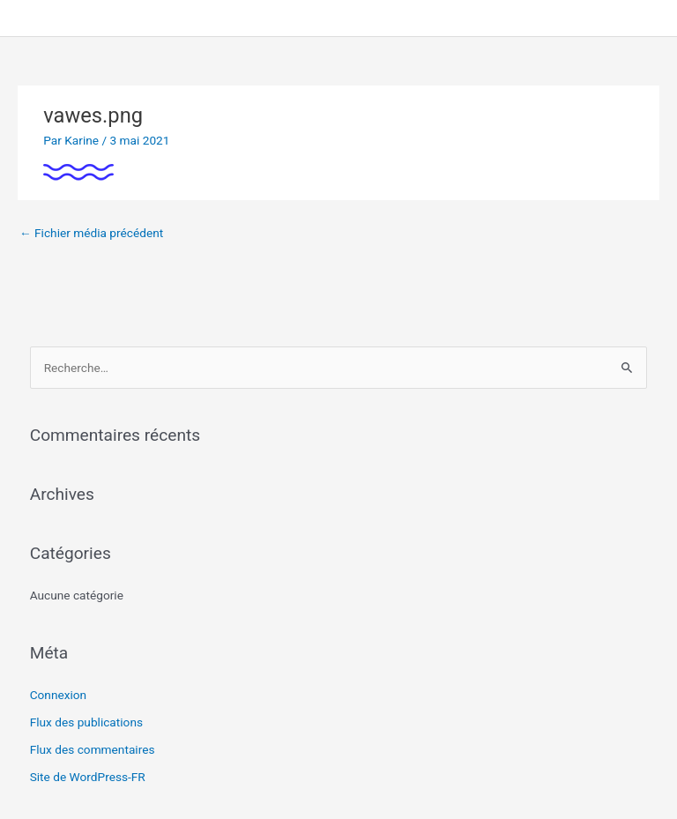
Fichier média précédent (91, 233)
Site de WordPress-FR (87, 777)
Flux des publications (86, 722)
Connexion (58, 695)
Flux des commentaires (92, 749)
